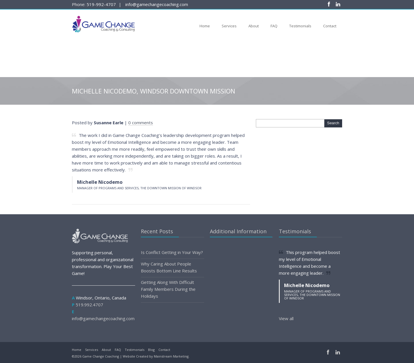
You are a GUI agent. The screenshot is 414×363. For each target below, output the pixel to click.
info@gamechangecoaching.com (156, 4)
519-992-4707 (101, 4)
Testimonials (300, 25)
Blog (151, 349)
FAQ (274, 25)
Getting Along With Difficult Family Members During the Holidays (168, 289)
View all (286, 318)
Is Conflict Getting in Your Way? (172, 252)
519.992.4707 (89, 304)
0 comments (140, 122)
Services (229, 25)
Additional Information (238, 231)
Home (205, 25)
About (253, 25)
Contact (329, 25)
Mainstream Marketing (171, 356)
